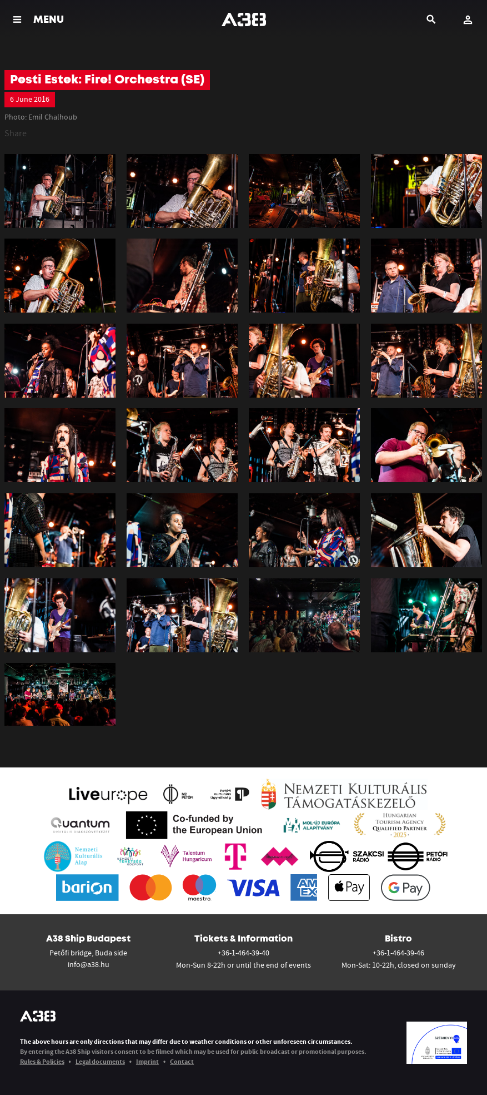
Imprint (147, 1061)
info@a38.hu (88, 964)
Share (15, 132)
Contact (182, 1061)
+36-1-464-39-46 (398, 953)
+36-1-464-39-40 (243, 953)
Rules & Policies (42, 1061)
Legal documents (100, 1061)
